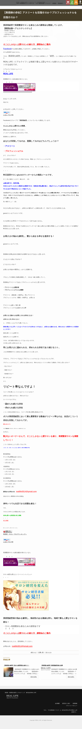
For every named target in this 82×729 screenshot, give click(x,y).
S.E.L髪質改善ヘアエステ (43, 7)
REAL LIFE (8, 77)
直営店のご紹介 (66, 707)
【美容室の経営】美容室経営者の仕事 (52, 669)
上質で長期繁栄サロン (25, 7)
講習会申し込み (72, 2)
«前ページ (33, 656)
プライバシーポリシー (71, 709)
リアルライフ (7, 5)
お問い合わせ (68, 2)
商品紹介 (60, 7)
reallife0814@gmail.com (22, 650)
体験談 (54, 7)
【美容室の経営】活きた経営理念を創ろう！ (16, 669)
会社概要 (80, 2)
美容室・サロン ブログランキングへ (15, 538)
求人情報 (5, 524)
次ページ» (48, 656)
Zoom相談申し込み (76, 2)
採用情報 (75, 707)
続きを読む (34, 680)
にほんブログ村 (8, 119)
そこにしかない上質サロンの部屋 (14, 129)
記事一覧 (41, 656)
